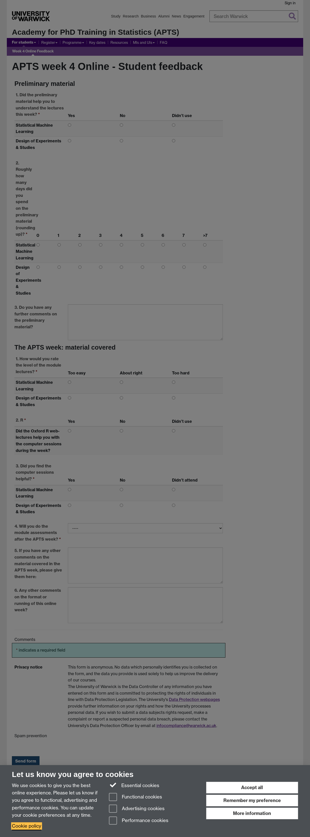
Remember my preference (252, 800)
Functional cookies (135, 797)
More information (252, 813)
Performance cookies (138, 821)
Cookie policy (26, 826)
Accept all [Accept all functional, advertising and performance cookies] (252, 787)
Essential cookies (134, 785)
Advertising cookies (137, 809)
